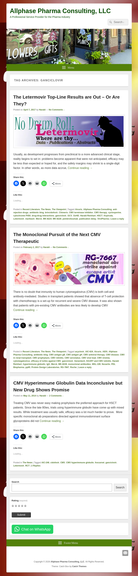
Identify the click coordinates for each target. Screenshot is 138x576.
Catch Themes (79, 566)
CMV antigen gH (74, 355)
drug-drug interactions (43, 215)
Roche (73, 367)
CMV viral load (89, 358)
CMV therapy (100, 212)
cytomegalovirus (21, 361)
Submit (21, 514)
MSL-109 (96, 364)
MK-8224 (47, 219)
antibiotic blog (37, 212)
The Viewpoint (59, 209)
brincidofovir (51, 212)
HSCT (100, 215)
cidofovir (54, 462)
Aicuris (78, 209)
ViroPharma (103, 219)
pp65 (27, 367)
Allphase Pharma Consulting (97, 209)
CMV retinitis (57, 358)
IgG (48, 364)
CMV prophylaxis (41, 358)
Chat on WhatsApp (36, 529)
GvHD (76, 215)
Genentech (79, 361)
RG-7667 (65, 367)
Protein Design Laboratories (45, 367)
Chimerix (63, 212)
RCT (27, 465)
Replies (36, 465)
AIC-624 (89, 351)
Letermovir (18, 219)
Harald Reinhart (88, 215)
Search (15, 482)
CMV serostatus (72, 358)
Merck (39, 219)
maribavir (30, 219)
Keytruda (108, 215)
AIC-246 (45, 462)
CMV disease (112, 355)
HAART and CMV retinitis (98, 361)
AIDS (105, 351)
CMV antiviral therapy (94, 355)
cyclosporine (114, 212)
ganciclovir (60, 215)
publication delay (87, 219)
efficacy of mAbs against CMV (46, 361)
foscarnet (99, 462)
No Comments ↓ (57, 110)
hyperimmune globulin (34, 364)
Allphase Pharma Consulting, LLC (60, 10)
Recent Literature (31, 209)
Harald (42, 110)
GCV (70, 215)
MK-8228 (57, 219)
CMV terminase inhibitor (81, 212)
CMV (62, 462)
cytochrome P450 (22, 215)
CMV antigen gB (57, 355)
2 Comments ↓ (56, 396)
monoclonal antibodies (79, 364)
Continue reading (80, 167)
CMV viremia (103, 358)
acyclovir (79, 351)
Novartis (106, 364)
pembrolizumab (70, 219)
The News (46, 209)
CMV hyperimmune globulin (80, 462)
